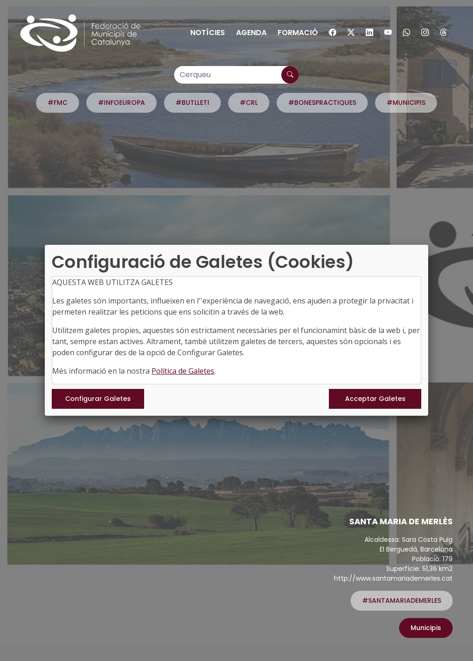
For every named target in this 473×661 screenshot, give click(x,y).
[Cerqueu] (236, 75)
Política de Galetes (183, 371)
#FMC (57, 102)
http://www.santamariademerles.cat (393, 578)
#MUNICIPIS (406, 102)
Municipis (426, 627)
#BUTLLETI (192, 102)
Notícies (207, 32)
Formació (298, 32)
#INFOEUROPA (121, 102)
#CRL (249, 102)
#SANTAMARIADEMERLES (401, 600)
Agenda (251, 32)
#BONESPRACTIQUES (322, 102)
